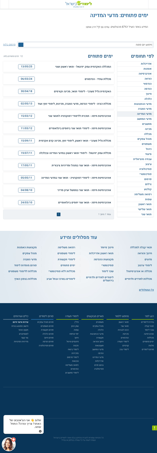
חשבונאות (99, 345)
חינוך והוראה (98, 341)
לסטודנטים (23, 333)
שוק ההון (75, 326)
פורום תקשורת (47, 329)
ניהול (149, 149)
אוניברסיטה (145, 74)
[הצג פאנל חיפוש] (4, 4)
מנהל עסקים (144, 139)
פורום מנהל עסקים (45, 322)
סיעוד (148, 154)
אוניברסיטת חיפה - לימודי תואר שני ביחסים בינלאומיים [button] (80, 128)
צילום (148, 184)
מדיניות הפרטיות (21, 341)
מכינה (148, 129)
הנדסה (148, 89)
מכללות (150, 337)
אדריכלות (146, 64)
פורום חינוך (48, 337)
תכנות (76, 345)
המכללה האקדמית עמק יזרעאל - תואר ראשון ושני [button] (83, 66)
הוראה (148, 79)
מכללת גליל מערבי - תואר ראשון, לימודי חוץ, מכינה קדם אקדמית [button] (75, 140)
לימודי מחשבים (72, 372)
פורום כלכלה (47, 333)
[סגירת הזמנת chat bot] (40, 431)
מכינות (126, 333)
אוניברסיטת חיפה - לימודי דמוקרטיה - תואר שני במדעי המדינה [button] (76, 177)
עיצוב (148, 164)
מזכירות (75, 353)
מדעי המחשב (144, 119)
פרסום (148, 179)
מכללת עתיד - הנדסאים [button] (98, 79)
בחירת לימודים (147, 322)
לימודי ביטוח (73, 349)
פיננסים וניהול (73, 341)
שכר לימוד (149, 329)
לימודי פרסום (73, 357)
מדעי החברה (145, 109)
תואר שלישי (145, 209)
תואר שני (146, 214)
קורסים (125, 345)
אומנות (148, 69)
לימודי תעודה (123, 341)
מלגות (151, 345)
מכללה (148, 134)
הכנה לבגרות (123, 329)
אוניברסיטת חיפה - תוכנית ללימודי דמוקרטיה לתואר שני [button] (79, 116)
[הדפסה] (10, 66)
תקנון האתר (23, 329)
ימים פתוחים (148, 341)
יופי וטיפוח (74, 333)
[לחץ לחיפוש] (20, 45)
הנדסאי (147, 84)
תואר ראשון (145, 204)
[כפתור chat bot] (9, 444)
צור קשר (24, 337)
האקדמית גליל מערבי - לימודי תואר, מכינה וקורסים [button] (82, 91)
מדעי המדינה (144, 114)
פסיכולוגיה (145, 169)
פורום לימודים (148, 349)
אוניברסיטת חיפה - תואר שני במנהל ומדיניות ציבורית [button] (81, 165)
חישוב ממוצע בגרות (20, 326)
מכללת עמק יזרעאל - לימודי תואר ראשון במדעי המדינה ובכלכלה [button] (75, 153)
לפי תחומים (142, 56)
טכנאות (75, 361)
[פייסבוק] (76, 404)
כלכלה (148, 99)
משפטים (147, 144)
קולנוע (148, 189)
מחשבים (147, 124)
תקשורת (100, 337)
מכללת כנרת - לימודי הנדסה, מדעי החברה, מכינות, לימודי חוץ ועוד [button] (74, 104)
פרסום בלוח (9, 45)
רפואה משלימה (143, 194)
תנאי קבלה (149, 326)
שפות (148, 199)
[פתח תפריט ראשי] (152, 4)
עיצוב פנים (99, 365)
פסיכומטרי (146, 174)
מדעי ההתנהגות (143, 104)
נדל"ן (77, 322)
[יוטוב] (82, 404)
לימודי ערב (124, 349)
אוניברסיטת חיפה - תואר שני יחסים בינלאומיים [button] (84, 202)
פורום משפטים (47, 326)
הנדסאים (125, 337)
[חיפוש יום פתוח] (87, 45)
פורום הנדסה (48, 341)
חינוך (149, 94)
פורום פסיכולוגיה (46, 345)
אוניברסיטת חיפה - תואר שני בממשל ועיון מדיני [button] (84, 190)
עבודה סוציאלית (142, 159)
